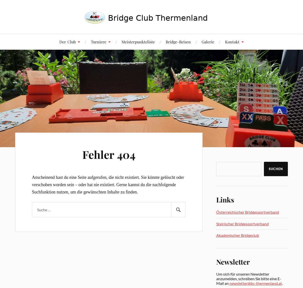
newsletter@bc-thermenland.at (255, 283)
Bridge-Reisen (178, 41)
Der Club (67, 41)
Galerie (208, 41)
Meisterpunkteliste (138, 41)
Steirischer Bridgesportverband (242, 223)
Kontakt (232, 41)
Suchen (276, 169)
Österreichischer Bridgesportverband (247, 212)
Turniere (98, 41)
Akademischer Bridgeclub (237, 235)
